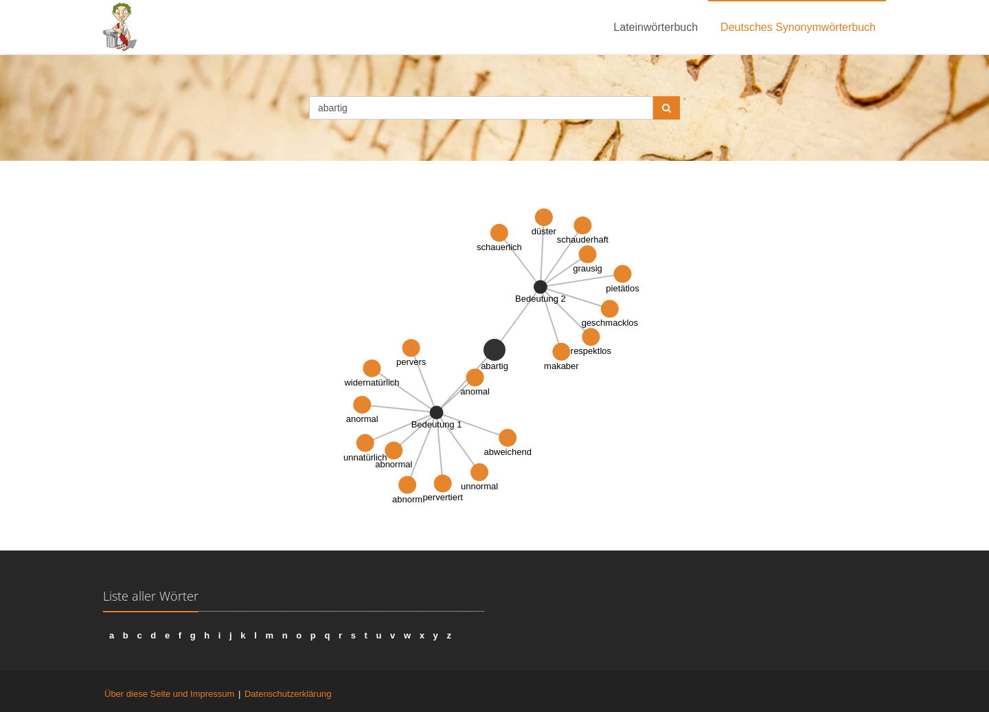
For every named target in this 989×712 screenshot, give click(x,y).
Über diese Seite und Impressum (169, 694)
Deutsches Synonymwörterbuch (798, 27)
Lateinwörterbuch (655, 27)
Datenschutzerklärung (288, 694)
